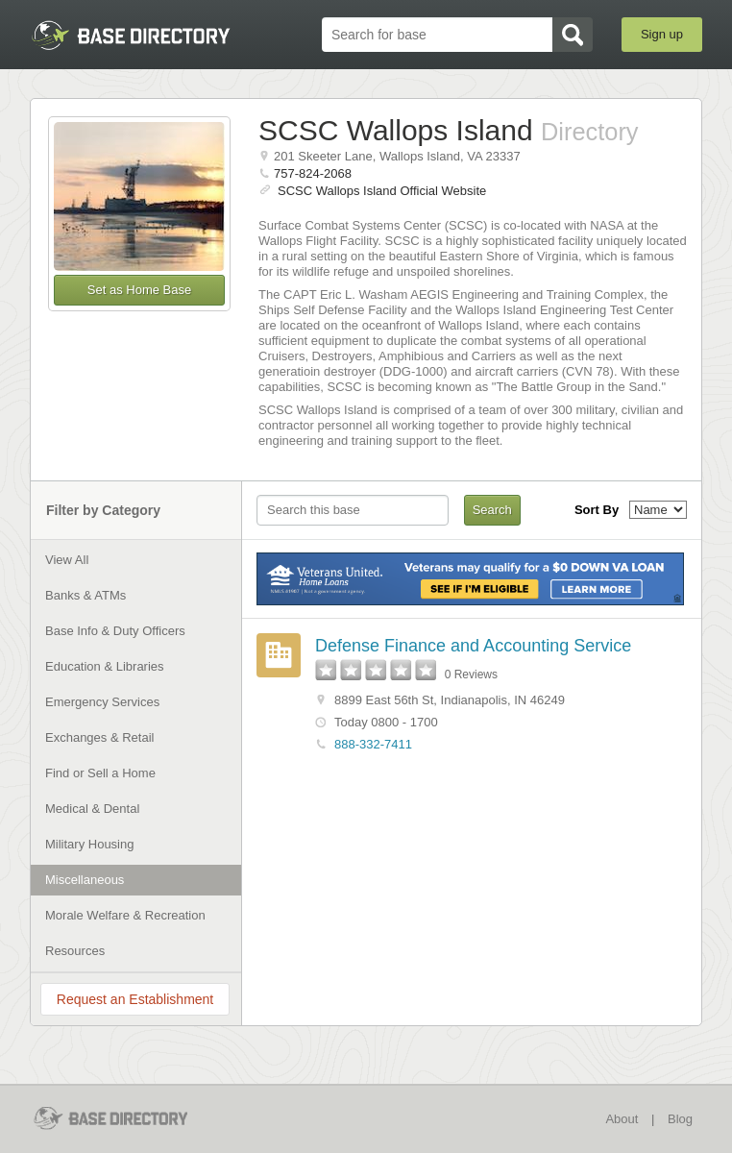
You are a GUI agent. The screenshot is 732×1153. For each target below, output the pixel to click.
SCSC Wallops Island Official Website (382, 191)
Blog (680, 1119)
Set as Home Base (139, 289)
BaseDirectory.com (131, 35)
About (621, 1119)
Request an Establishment (135, 999)
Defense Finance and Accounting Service (473, 645)
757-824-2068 (313, 173)
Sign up (662, 34)
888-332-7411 (373, 744)
